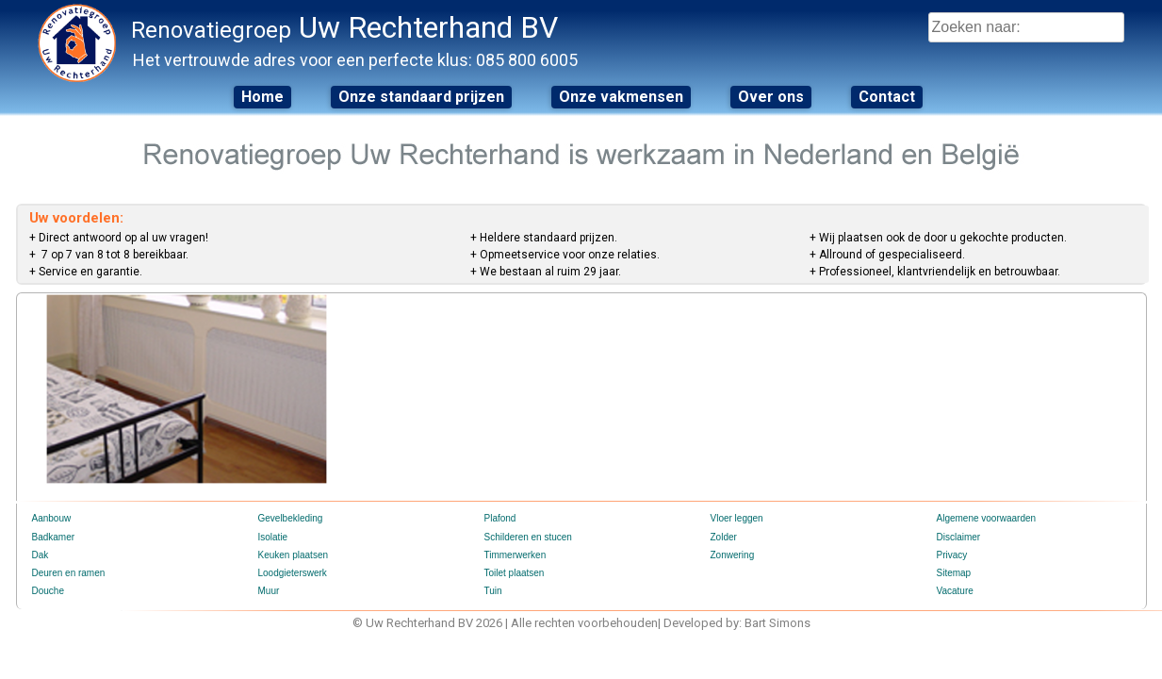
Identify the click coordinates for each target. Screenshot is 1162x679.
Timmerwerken (515, 555)
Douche (48, 591)
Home (262, 97)
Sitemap (954, 573)
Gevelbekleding (290, 518)
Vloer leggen (737, 518)
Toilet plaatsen (514, 573)
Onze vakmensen (621, 97)
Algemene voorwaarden (987, 518)
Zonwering (733, 555)
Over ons (771, 97)
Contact (887, 97)
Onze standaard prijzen (421, 97)
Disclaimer (959, 537)
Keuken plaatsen (293, 555)
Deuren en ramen (69, 573)
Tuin (493, 591)
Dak (40, 555)
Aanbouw (52, 518)
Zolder (724, 537)
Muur (269, 591)
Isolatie (273, 537)
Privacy (952, 555)
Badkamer (53, 537)
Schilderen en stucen (528, 537)
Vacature (955, 591)
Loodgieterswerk (292, 573)
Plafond (500, 518)
